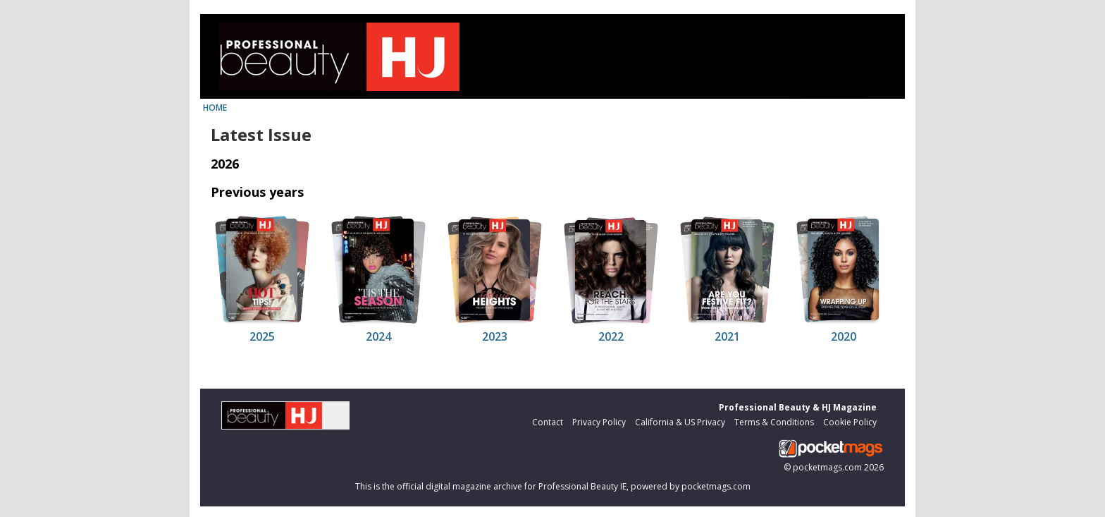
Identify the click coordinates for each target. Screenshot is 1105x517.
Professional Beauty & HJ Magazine (798, 407)
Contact (547, 422)
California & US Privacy (680, 422)
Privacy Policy (599, 422)
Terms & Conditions (774, 422)
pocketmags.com (827, 467)
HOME (215, 108)
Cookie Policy (850, 422)
